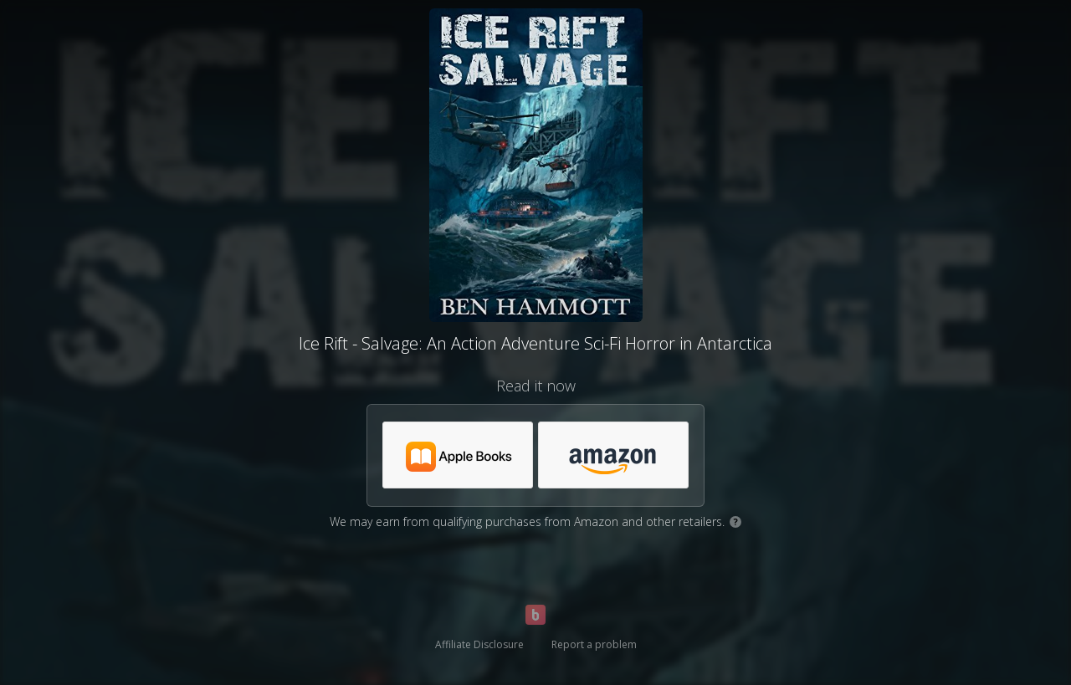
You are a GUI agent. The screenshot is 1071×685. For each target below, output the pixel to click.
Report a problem (594, 644)
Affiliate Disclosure (479, 644)
